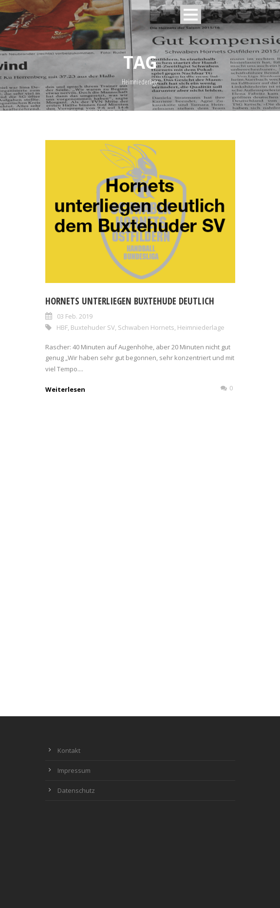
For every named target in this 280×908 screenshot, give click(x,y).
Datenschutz (76, 790)
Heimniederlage (200, 327)
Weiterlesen (65, 389)
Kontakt (68, 750)
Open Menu (190, 14)
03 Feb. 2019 (75, 316)
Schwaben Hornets (146, 327)
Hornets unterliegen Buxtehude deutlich (129, 301)
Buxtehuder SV (93, 327)
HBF (62, 327)
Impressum (74, 770)
